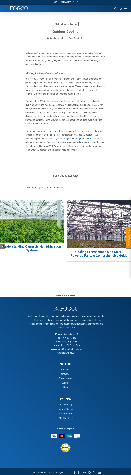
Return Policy (65, 413)
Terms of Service (65, 409)
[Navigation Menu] (125, 8)
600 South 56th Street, (71, 349)
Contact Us (65, 374)
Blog (65, 387)
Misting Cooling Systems (66, 24)
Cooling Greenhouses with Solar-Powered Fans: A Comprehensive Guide (98, 253)
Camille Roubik (56, 38)
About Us (65, 369)
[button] (57, 295)
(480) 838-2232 (68, 337)
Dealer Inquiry (65, 378)
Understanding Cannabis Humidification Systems (32, 248)
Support (65, 383)
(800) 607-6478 (70, 334)
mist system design (59, 138)
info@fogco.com (69, 341)
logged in (41, 187)
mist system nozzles (83, 138)
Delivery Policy (65, 418)
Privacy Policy (65, 404)
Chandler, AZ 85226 (66, 352)
